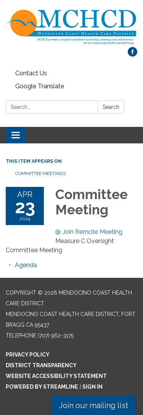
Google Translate (39, 86)
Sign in (92, 387)
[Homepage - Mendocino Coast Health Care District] (71, 27)
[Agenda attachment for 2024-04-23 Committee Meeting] (26, 265)
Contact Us (31, 73)
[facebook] (132, 54)
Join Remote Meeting (88, 231)
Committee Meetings (40, 173)
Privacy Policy (28, 355)
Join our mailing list (93, 405)
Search (111, 107)
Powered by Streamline (42, 387)
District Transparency (41, 365)
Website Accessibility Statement (56, 376)
